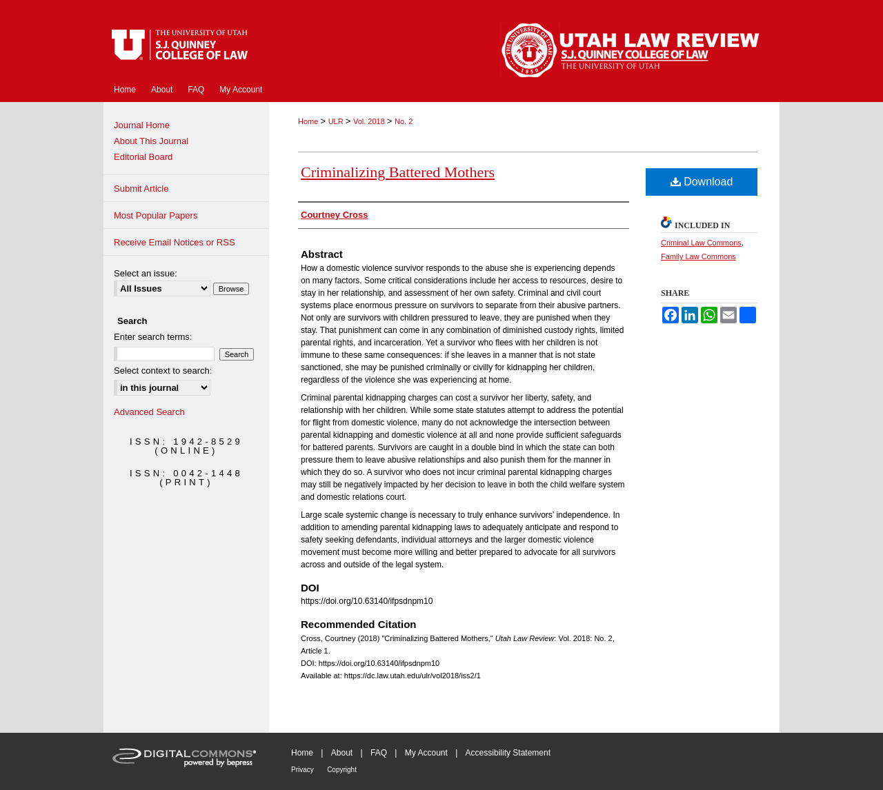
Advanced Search (149, 412)
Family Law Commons (698, 256)
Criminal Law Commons (701, 243)
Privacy (302, 769)
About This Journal (151, 141)
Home (309, 121)
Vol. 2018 (370, 121)
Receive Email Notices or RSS (174, 242)
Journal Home (142, 125)
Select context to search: (163, 370)
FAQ (378, 753)
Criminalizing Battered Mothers (398, 172)
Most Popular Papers (155, 215)
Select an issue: (145, 273)
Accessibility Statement (508, 753)
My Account (426, 753)
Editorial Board (143, 157)
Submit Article (141, 188)
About (342, 753)
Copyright (342, 769)
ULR (337, 121)
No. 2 (404, 121)
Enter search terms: (153, 337)
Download (702, 182)
